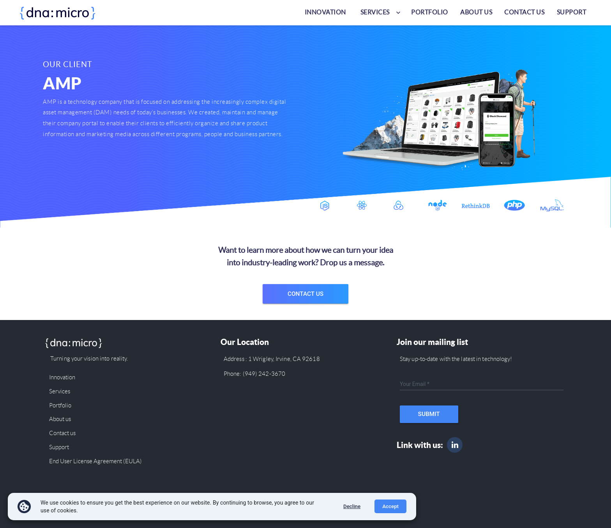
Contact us (524, 12)
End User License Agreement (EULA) (95, 461)
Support (571, 12)
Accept (390, 506)
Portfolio (429, 12)
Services (59, 391)
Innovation (325, 12)
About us (476, 12)
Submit (429, 414)
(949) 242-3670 (264, 374)
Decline (351, 506)
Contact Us (305, 293)
